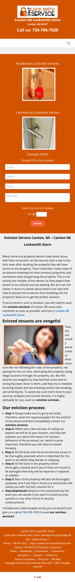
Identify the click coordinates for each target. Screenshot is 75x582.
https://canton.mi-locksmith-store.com (50, 543)
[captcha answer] (41, 214)
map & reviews (40, 539)
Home (13, 551)
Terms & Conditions (24, 559)
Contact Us (51, 555)
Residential (26, 551)
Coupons (37, 555)
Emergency (23, 555)
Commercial (41, 551)
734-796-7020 (45, 30)
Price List (43, 559)
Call (37, 577)
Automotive (57, 551)
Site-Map (56, 559)
